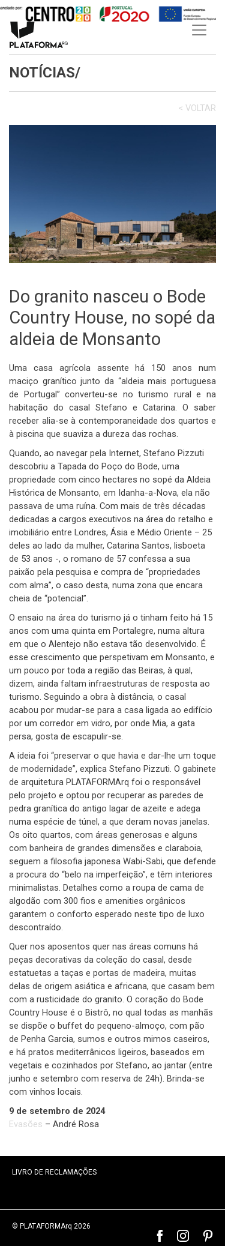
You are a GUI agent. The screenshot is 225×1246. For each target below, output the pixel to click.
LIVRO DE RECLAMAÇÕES (54, 1172)
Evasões (26, 1124)
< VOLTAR (197, 108)
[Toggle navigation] (199, 30)
